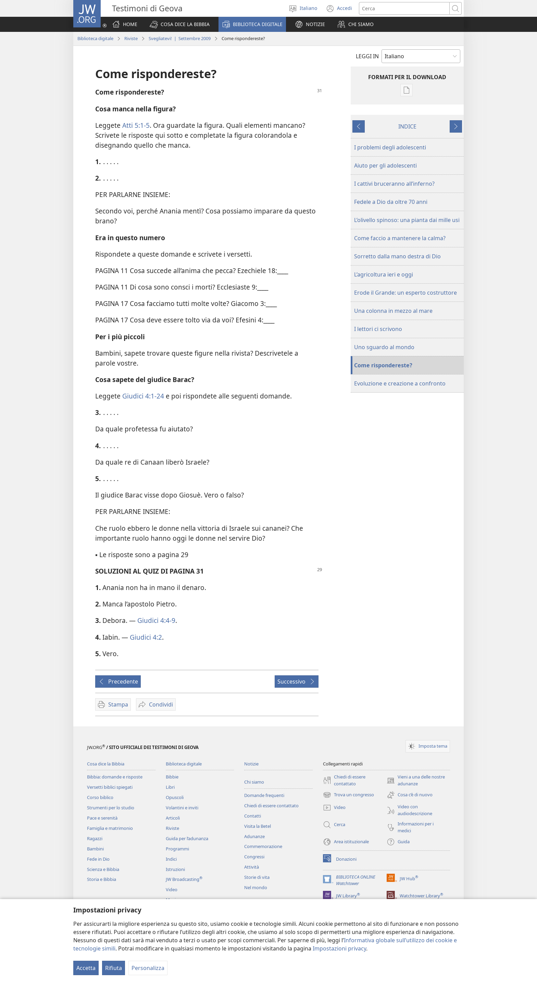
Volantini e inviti (182, 808)
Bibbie (172, 777)
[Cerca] (404, 8)
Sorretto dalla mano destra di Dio (397, 256)
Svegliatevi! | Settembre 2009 (180, 38)
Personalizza (148, 968)
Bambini (95, 849)
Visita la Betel (257, 826)
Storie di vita (257, 877)
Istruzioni (175, 869)
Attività (251, 867)
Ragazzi (94, 838)
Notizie (251, 764)
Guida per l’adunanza (187, 838)
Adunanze (254, 836)
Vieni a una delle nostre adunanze (416, 780)
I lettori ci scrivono (378, 329)
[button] (179, 24)
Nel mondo (255, 887)
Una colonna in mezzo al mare (393, 311)
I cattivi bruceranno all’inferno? (394, 183)
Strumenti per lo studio (110, 808)
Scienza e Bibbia (103, 869)
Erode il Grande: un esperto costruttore (405, 292)
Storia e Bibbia (101, 879)
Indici (171, 859)
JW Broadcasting (184, 879)
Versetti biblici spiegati (110, 787)
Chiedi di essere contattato (271, 805)
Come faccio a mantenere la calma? (400, 238)
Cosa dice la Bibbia (105, 764)
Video (171, 889)
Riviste (131, 38)
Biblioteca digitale (95, 38)
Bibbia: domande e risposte (114, 777)
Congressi (254, 857)
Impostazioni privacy (339, 948)
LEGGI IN (367, 56)
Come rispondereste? (383, 365)
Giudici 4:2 (146, 637)
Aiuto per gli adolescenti (385, 165)
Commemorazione (263, 846)
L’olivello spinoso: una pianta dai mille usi (407, 220)
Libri (170, 787)
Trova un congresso (348, 795)
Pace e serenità (102, 818)
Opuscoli (175, 797)
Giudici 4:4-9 (156, 620)
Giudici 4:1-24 (143, 396)
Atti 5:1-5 (136, 125)
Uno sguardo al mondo (384, 347)
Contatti (252, 816)
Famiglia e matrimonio (110, 828)
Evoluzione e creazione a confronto (400, 383)
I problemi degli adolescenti (390, 147)
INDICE (407, 126)
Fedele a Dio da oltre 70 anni (390, 202)
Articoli (173, 818)
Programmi (177, 849)
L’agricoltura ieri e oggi (383, 274)
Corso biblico (100, 797)
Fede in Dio (98, 859)
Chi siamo (254, 782)
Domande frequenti (264, 795)
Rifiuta (113, 968)
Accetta (86, 968)
